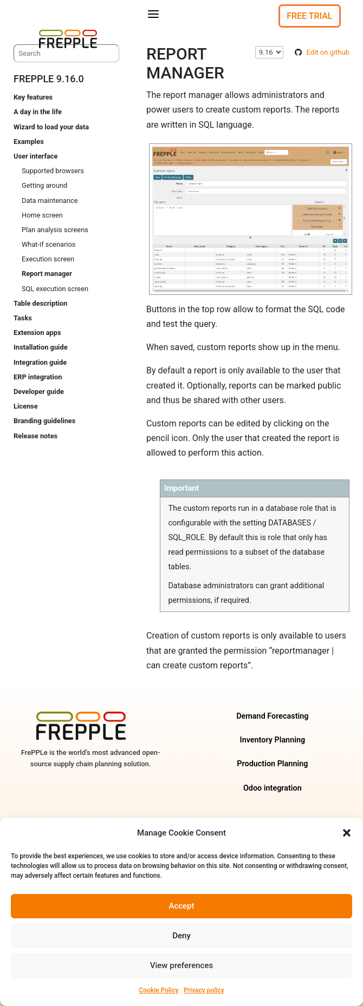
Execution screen (48, 259)
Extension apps (37, 332)
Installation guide (41, 347)
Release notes (35, 436)
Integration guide (40, 362)
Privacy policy (204, 990)
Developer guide (39, 391)
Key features (33, 97)
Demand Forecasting (272, 716)
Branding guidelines (44, 421)
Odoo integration (272, 788)
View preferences (181, 965)
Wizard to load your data (51, 127)
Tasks (23, 318)
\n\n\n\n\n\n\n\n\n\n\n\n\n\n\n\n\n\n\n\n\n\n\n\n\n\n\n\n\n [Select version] (269, 52)
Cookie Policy (158, 990)
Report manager (47, 273)
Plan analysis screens (55, 230)
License (26, 406)
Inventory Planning (273, 740)
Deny (181, 936)
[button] (346, 832)
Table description (40, 303)
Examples (29, 141)
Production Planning (272, 763)
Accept (181, 906)
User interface (35, 156)
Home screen (42, 215)
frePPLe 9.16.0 (49, 78)
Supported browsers (53, 171)
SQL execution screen (55, 289)
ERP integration (38, 377)
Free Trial (309, 16)
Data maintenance (50, 200)
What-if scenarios (48, 244)
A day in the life (38, 112)
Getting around (44, 185)
